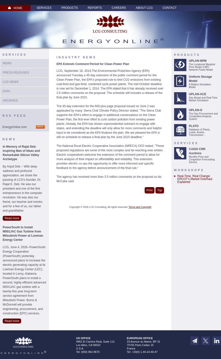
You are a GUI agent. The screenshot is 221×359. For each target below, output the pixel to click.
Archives (10, 100)
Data (6, 91)
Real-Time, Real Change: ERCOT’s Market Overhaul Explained (194, 179)
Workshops (189, 170)
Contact (170, 8)
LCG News (10, 82)
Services (44, 8)
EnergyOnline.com (14, 127)
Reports (95, 8)
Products (69, 8)
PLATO (194, 126)
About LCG (144, 8)
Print (150, 190)
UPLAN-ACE (197, 94)
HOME (15, 8)
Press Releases (16, 72)
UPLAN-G (195, 110)
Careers (119, 8)
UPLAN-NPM (198, 61)
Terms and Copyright (140, 207)
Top (159, 190)
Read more (12, 218)
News (7, 63)
